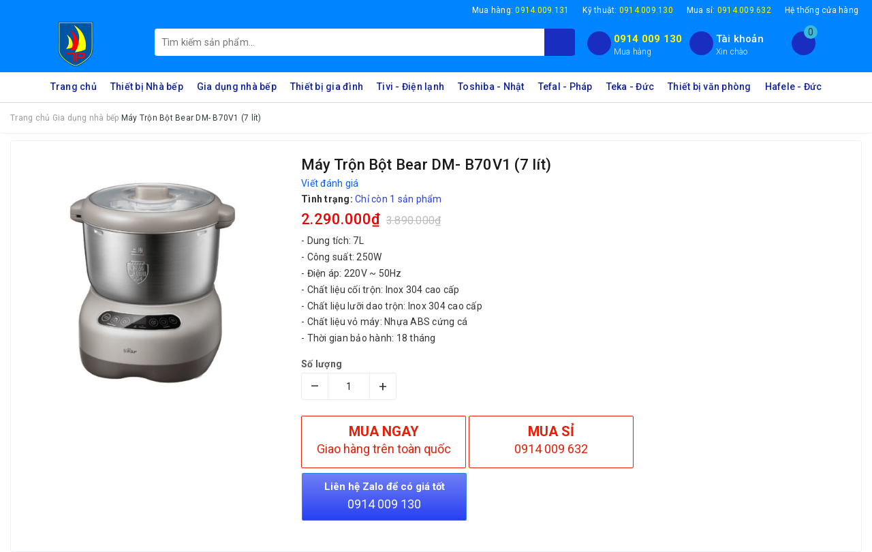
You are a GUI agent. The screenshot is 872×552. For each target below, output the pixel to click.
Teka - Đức (630, 86)
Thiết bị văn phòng (709, 86)
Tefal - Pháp (565, 86)
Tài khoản (740, 39)
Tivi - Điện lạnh (410, 86)
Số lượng (321, 363)
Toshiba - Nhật (491, 86)
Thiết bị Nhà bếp (146, 86)
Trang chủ (73, 86)
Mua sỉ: (729, 10)
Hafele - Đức (793, 86)
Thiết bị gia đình (326, 86)
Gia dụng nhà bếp (237, 86)
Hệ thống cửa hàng (821, 10)
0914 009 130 (648, 39)
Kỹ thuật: (627, 10)
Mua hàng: (521, 10)
